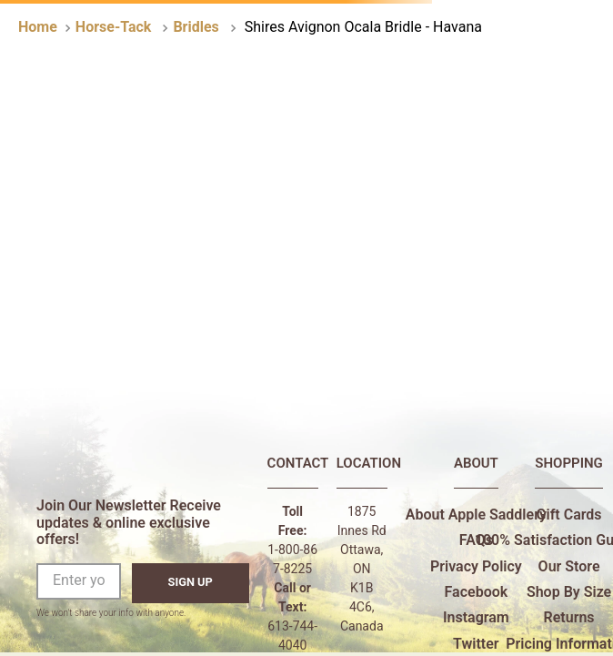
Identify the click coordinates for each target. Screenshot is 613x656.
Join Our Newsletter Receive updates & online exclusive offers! (128, 522)
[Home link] (38, 27)
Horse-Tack (113, 26)
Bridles (195, 26)
